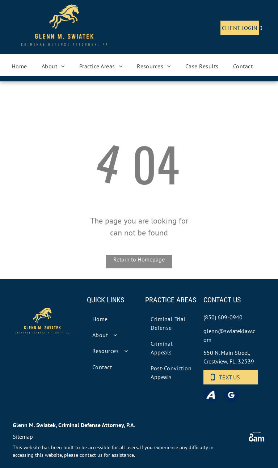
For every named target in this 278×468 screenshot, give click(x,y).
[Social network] (210, 396)
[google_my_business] (231, 396)
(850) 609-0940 (223, 317)
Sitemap (23, 436)
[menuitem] (19, 66)
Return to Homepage (139, 259)
